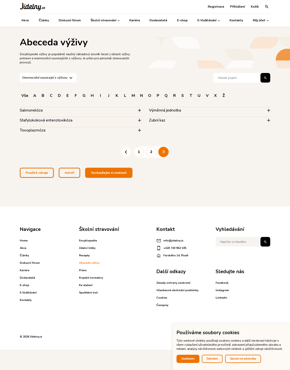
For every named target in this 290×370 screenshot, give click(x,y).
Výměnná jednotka (165, 110)
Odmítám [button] (212, 358)
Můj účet (261, 20)
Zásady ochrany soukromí (173, 283)
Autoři (69, 173)
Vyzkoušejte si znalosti (109, 173)
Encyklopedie (88, 240)
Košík (255, 7)
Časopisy (162, 305)
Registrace (216, 7)
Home (24, 240)
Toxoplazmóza (32, 130)
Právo (83, 270)
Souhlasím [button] (188, 358)
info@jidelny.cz (170, 240)
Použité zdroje (37, 173)
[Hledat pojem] (241, 78)
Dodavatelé (158, 20)
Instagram (222, 290)
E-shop (182, 20)
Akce (25, 20)
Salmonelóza (31, 110)
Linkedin (221, 298)
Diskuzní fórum (70, 20)
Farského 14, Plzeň (172, 255)
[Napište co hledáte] (243, 242)
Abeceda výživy (89, 263)
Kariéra (134, 20)
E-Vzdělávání (208, 20)
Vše (24, 95)
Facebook (222, 283)
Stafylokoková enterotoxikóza (46, 120)
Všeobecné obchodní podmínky (177, 290)
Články (44, 20)
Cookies (161, 298)
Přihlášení (237, 7)
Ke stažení (86, 285)
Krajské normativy (91, 278)
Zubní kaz (157, 120)
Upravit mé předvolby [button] (243, 358)
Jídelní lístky (87, 248)
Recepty (84, 255)
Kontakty (236, 20)
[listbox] (48, 77)
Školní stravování (105, 20)
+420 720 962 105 (171, 248)
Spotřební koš (88, 292)
